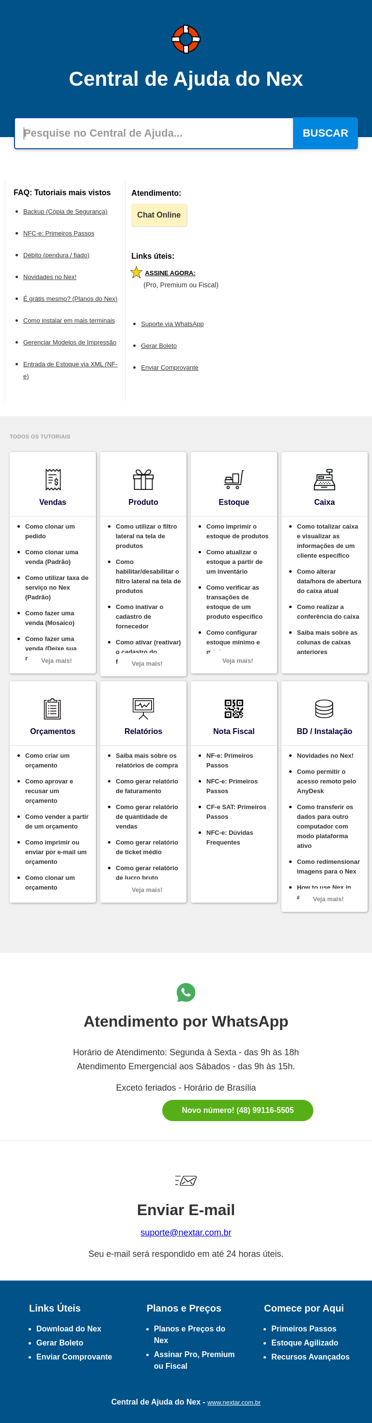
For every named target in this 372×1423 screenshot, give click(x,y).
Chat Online (159, 215)
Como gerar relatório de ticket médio (147, 847)
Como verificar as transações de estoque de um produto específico (234, 602)
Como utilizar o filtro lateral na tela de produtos (146, 536)
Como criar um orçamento (47, 760)
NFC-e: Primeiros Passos (58, 233)
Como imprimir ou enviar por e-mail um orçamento (56, 852)
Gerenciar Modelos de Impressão (69, 342)
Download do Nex (68, 1329)
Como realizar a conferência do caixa (328, 611)
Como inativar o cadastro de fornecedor (139, 616)
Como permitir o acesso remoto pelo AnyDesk (326, 781)
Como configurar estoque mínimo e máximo (233, 642)
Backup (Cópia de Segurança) (65, 211)
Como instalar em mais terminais (69, 320)
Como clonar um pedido (50, 531)
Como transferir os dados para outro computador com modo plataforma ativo (325, 826)
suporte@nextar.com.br (185, 1232)
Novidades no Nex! (50, 277)
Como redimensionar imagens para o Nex (328, 866)
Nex (193, 1402)
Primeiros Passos (303, 1329)
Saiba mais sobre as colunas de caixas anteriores (327, 642)
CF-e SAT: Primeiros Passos (236, 811)
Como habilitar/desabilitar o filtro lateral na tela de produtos (148, 576)
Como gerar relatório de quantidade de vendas (147, 816)
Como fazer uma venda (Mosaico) (50, 618)
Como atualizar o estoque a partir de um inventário (234, 561)
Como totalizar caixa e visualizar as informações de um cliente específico (327, 541)
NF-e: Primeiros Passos (229, 760)
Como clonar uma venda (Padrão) (51, 556)
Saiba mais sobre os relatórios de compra (147, 760)
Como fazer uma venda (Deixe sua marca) (51, 648)
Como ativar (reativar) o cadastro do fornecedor (148, 652)
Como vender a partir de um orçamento (57, 821)
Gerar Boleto (159, 345)
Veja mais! (56, 660)
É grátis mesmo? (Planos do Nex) (70, 298)
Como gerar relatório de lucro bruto (147, 872)
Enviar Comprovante (170, 367)
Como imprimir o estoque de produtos (237, 531)
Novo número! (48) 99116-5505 (238, 1110)
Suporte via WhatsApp (172, 324)
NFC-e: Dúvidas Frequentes (229, 837)
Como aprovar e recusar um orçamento (49, 791)
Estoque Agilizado (304, 1343)
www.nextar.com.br (234, 1402)
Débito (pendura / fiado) (56, 255)
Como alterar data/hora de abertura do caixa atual (329, 581)
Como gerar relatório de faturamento (147, 786)
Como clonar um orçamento (50, 882)
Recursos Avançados (310, 1357)
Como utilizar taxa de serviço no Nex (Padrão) (57, 587)
